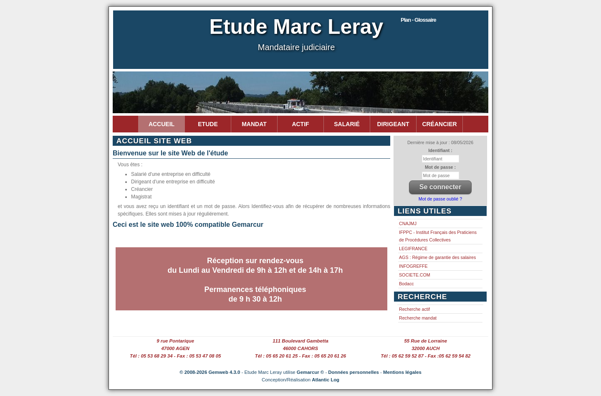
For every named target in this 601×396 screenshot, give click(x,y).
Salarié (346, 124)
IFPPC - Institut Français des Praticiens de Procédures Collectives (438, 236)
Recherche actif (414, 309)
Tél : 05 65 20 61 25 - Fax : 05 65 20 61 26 (300, 355)
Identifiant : (440, 150)
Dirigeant (393, 124)
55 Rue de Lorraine (425, 340)
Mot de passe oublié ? (440, 198)
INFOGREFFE (413, 266)
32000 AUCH (425, 348)
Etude (207, 124)
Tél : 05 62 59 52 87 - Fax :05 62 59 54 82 (425, 355)
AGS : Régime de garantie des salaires (437, 257)
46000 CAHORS (300, 348)
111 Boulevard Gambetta (300, 340)
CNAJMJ (408, 223)
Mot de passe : (440, 167)
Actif (300, 124)
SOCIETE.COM (414, 274)
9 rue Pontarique (175, 340)
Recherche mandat (418, 317)
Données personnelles (353, 372)
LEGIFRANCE (413, 248)
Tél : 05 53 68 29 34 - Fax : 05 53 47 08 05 (175, 355)
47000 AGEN (175, 348)
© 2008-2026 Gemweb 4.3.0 (209, 372)
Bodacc (406, 283)
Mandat (254, 124)
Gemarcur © (310, 372)
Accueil (161, 124)
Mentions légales (402, 372)
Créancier (439, 124)
